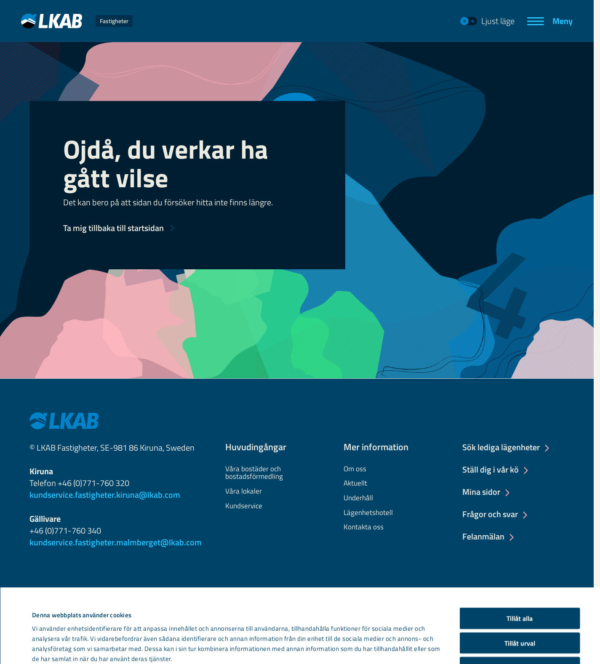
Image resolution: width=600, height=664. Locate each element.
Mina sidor (481, 492)
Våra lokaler (243, 491)
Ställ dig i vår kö (490, 470)
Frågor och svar (490, 515)
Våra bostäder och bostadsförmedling (254, 473)
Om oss (355, 469)
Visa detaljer (366, 637)
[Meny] (550, 21)
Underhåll (358, 498)
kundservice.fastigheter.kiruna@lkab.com (104, 494)
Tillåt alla (520, 551)
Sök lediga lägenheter (501, 448)
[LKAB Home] (77, 20)
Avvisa (519, 600)
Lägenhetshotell (368, 513)
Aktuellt (355, 483)
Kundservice (243, 506)
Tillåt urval (519, 576)
